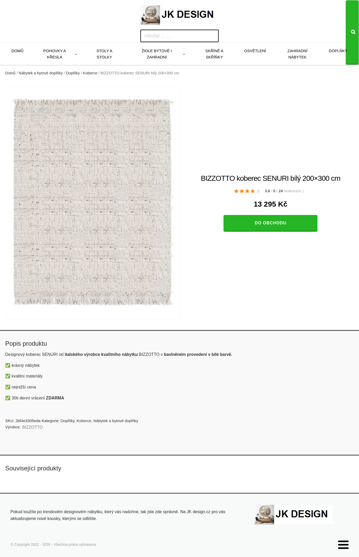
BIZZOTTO (32, 427)
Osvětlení (255, 51)
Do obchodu (270, 223)
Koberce (90, 73)
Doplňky (338, 51)
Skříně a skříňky (214, 54)
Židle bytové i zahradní (157, 54)
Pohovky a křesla (54, 54)
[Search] (352, 32)
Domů (17, 51)
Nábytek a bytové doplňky (41, 73)
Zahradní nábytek (297, 54)
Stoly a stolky (104, 54)
